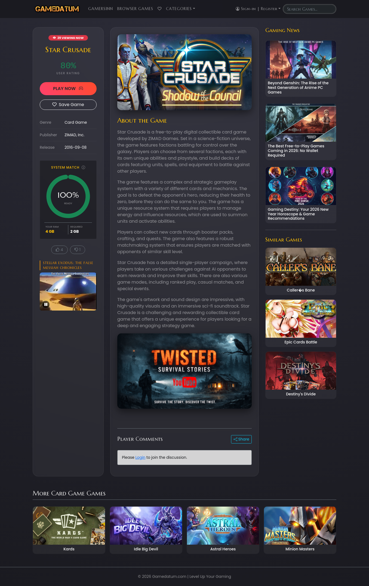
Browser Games (135, 8)
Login (140, 457)
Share (241, 439)
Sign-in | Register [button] (256, 8)
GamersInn (100, 8)
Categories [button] (179, 8)
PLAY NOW (68, 88)
